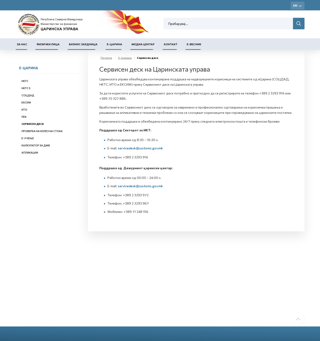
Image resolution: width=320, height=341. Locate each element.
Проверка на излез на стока (42, 131)
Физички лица (48, 44)
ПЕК (24, 116)
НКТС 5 (25, 88)
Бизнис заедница (83, 44)
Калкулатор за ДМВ (35, 145)
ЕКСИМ (26, 102)
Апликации (29, 152)
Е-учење (27, 138)
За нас (22, 44)
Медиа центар (143, 44)
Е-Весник (194, 44)
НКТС (24, 80)
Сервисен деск (32, 123)
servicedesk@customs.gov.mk (140, 148)
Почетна (106, 57)
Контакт (170, 44)
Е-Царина (114, 44)
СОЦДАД (27, 95)
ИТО (24, 109)
